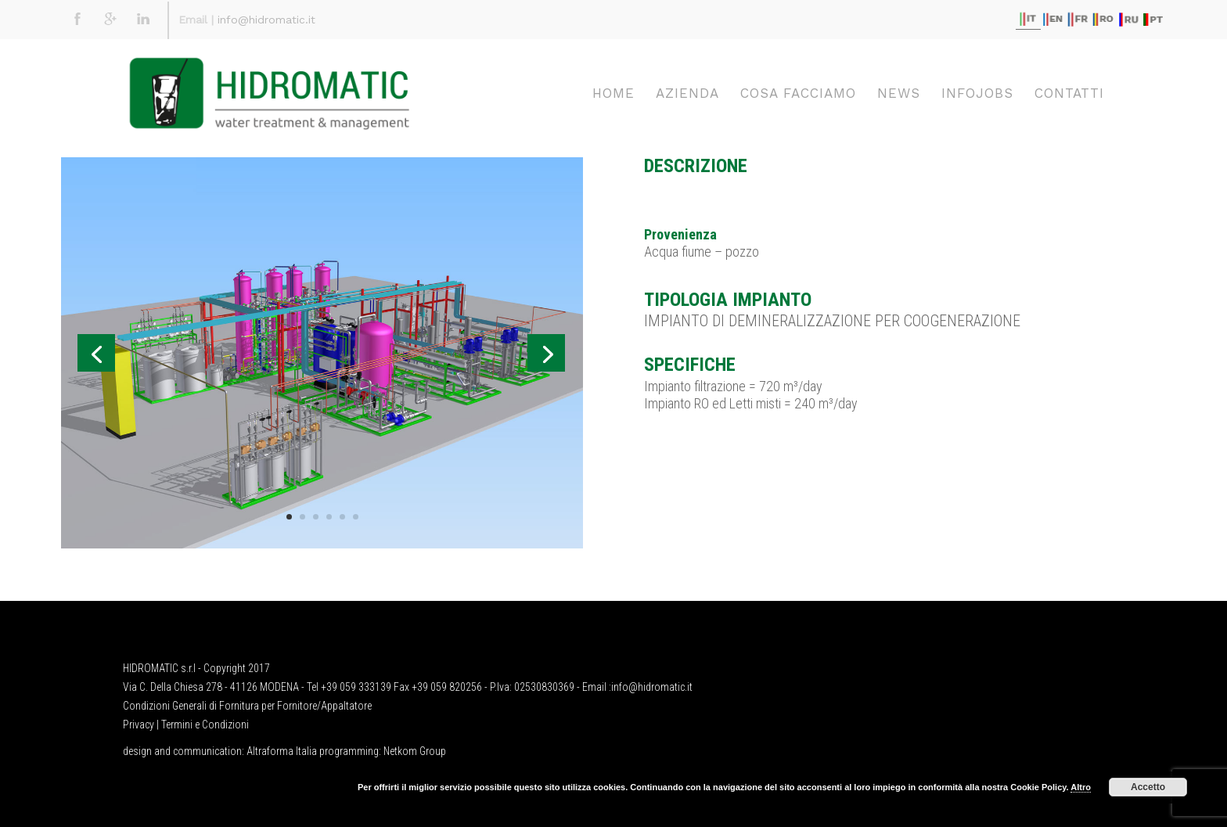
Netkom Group (414, 751)
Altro (1080, 787)
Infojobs (977, 93)
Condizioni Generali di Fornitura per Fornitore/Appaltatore (247, 705)
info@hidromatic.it (266, 19)
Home (613, 93)
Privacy (138, 724)
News (898, 93)
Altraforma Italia (281, 751)
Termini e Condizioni (205, 724)
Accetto (1148, 787)
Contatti (1069, 93)
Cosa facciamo (798, 93)
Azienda (687, 93)
